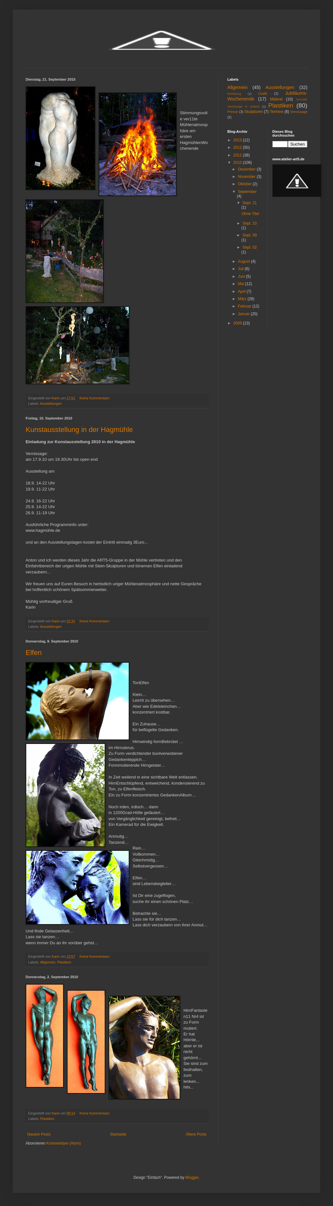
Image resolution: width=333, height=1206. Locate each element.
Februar (245, 306)
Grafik (262, 93)
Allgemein (47, 962)
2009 (238, 323)
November (247, 176)
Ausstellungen (51, 403)
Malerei (276, 99)
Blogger (192, 1177)
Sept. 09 (249, 235)
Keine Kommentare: (95, 398)
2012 (238, 147)
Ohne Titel (250, 214)
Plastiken (64, 962)
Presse (232, 112)
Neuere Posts (39, 1134)
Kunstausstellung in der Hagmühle (79, 430)
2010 (238, 162)
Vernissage (298, 112)
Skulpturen (253, 111)
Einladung (234, 93)
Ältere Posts (196, 1134)
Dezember (247, 169)
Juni (242, 276)
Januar (244, 314)
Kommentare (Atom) (63, 1143)
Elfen (34, 653)
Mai (241, 284)
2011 (238, 155)
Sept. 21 (249, 203)
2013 (238, 140)
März (243, 299)
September (247, 191)
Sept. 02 (249, 247)
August (244, 261)
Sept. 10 (249, 223)
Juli (241, 269)
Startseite (118, 1134)
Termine (276, 111)
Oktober (245, 184)
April (242, 291)
